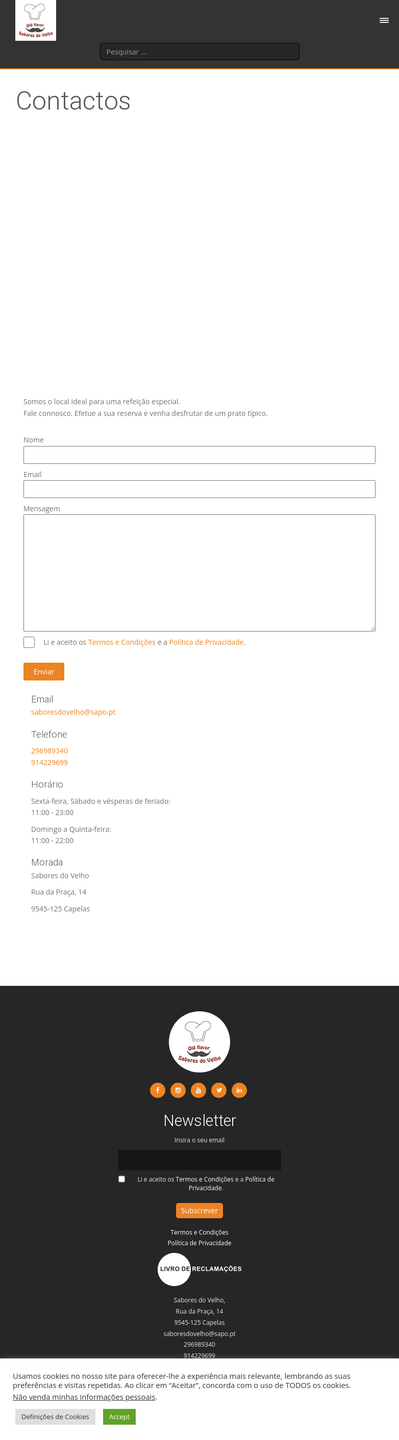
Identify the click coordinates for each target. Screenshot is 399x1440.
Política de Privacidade (206, 642)
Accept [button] (119, 1416)
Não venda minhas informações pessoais (84, 1397)
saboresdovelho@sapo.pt (73, 712)
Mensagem (199, 514)
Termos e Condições (123, 642)
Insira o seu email (199, 1150)
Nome (199, 447)
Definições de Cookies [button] (55, 1416)
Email (199, 481)
